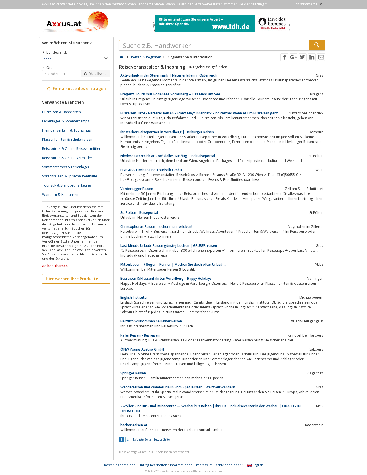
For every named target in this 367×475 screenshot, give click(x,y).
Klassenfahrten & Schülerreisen (67, 139)
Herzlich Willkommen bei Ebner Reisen (151, 321)
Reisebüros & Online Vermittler (67, 157)
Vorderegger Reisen (136, 188)
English (255, 465)
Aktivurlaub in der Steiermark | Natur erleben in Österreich (168, 75)
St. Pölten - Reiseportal (139, 212)
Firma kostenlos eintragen (76, 88)
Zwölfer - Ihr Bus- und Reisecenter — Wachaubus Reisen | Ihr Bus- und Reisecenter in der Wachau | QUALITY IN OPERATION (210, 408)
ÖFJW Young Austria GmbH (142, 349)
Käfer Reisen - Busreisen (140, 335)
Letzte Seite (162, 439)
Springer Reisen (133, 373)
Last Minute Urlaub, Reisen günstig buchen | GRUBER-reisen (168, 245)
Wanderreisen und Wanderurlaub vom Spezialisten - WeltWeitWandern (177, 387)
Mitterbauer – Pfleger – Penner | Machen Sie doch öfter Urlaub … (173, 264)
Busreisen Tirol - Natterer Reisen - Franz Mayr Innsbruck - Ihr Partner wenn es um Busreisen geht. (199, 113)
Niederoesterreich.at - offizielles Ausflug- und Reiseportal (167, 155)
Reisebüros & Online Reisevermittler (71, 148)
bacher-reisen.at (133, 425)
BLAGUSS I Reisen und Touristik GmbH (151, 169)
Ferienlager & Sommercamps (65, 121)
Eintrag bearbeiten (152, 465)
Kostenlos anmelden (120, 465)
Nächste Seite (142, 439)
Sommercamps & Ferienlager (65, 167)
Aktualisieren (95, 74)
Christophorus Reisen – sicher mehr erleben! (156, 226)
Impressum (204, 465)
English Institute (133, 297)
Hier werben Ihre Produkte (72, 279)
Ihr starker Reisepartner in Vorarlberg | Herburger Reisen (167, 132)
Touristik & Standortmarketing (66, 185)
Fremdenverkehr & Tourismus (66, 130)
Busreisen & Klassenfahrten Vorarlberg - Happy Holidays (166, 278)
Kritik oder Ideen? (229, 465)
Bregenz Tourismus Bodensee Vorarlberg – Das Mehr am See (170, 94)
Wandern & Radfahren (60, 194)
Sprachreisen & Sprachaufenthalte (69, 176)
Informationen (181, 465)
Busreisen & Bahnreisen (61, 112)
